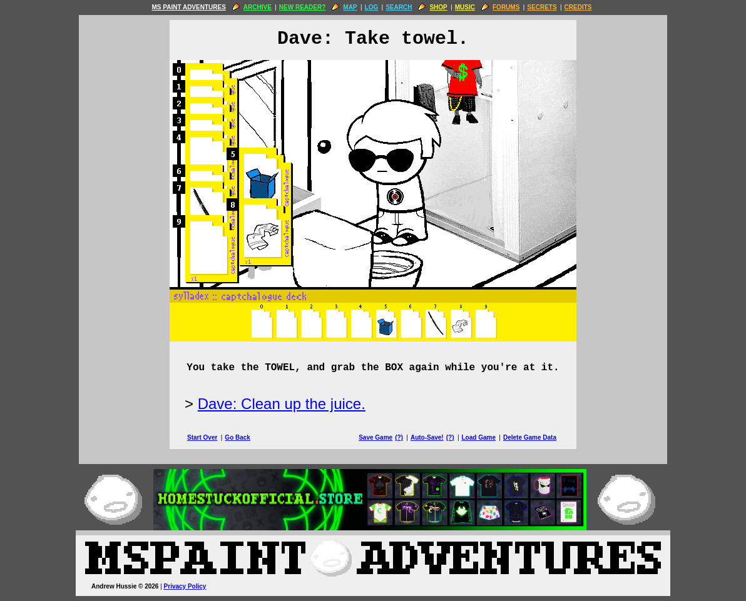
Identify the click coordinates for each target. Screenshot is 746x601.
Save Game (375, 437)
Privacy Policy (185, 586)
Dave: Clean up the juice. (281, 403)
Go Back (237, 437)
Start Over (202, 437)
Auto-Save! (427, 437)
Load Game (478, 437)
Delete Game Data (529, 437)
